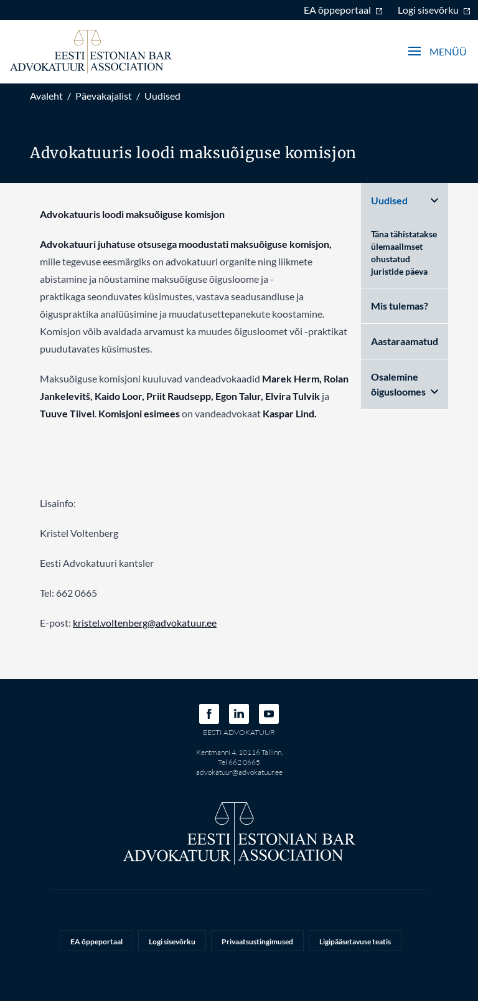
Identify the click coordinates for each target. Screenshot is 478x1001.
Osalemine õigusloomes (404, 384)
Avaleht (46, 96)
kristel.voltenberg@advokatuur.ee (145, 623)
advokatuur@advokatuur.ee (239, 772)
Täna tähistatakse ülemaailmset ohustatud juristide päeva (404, 253)
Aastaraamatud (404, 341)
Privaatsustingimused (257, 941)
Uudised (162, 96)
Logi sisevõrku (434, 10)
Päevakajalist (103, 96)
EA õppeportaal (343, 10)
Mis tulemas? (399, 305)
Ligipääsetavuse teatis (355, 941)
